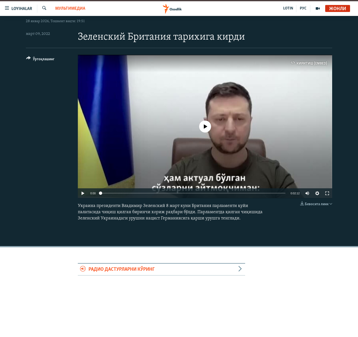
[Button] (40, 60)
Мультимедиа (70, 8)
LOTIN (288, 8)
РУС (303, 8)
